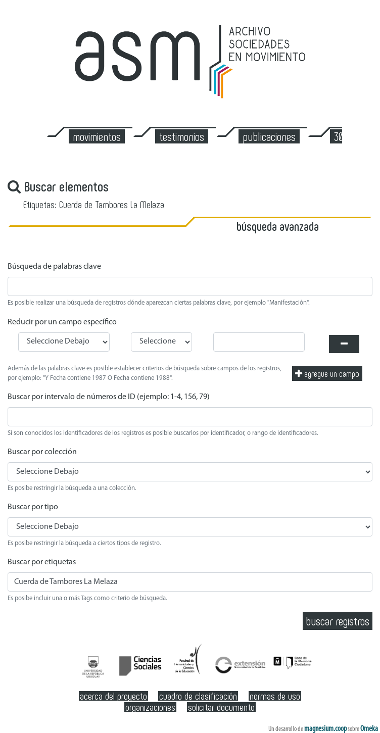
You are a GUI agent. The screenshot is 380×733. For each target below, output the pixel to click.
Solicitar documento (221, 707)
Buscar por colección (42, 452)
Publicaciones (269, 136)
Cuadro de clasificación (198, 696)
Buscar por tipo (33, 507)
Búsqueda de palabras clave (54, 267)
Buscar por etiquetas (42, 562)
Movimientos (97, 136)
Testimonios (181, 136)
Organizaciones (150, 707)
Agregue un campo (327, 373)
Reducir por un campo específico (62, 322)
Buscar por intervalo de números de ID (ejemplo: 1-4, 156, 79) (109, 397)
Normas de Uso (275, 696)
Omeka (369, 729)
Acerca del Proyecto (113, 696)
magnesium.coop (325, 729)
